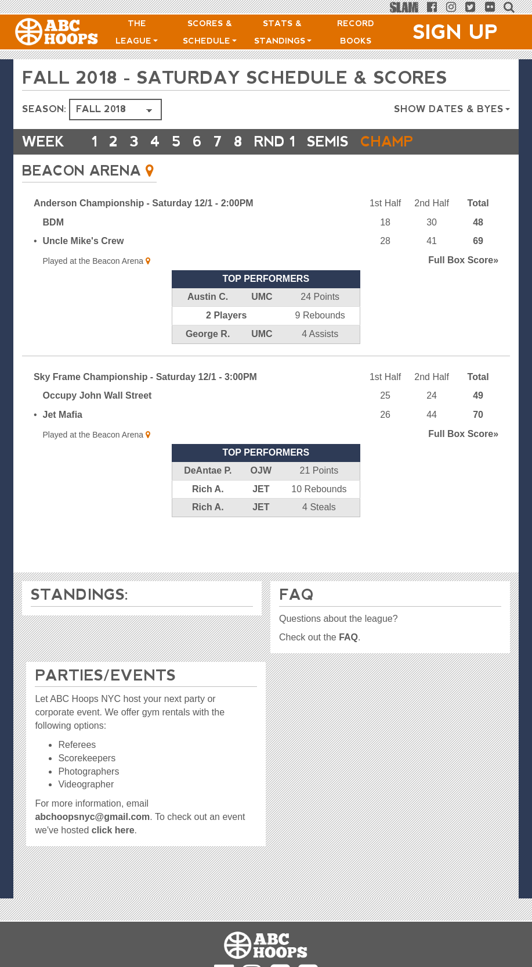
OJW (261, 470)
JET (260, 489)
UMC (261, 297)
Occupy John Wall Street (97, 395)
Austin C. (207, 297)
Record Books (355, 32)
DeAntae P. (207, 470)
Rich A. (208, 489)
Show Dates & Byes (452, 109)
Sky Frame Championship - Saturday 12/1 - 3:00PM (145, 377)
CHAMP (386, 141)
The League (136, 32)
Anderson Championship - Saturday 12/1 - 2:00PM (144, 203)
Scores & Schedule (210, 32)
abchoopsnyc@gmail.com (92, 817)
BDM (53, 222)
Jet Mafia (62, 415)
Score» (463, 260)
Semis (328, 141)
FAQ (348, 637)
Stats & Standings (283, 32)
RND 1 (274, 141)
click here (113, 830)
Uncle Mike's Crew (83, 241)
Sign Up (455, 32)
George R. (208, 334)
